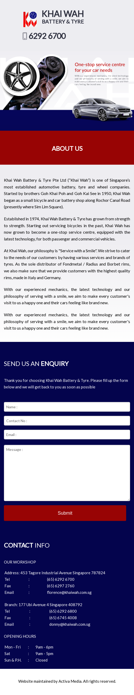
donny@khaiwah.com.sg (69, 624)
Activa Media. (70, 681)
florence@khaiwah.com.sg (69, 592)
